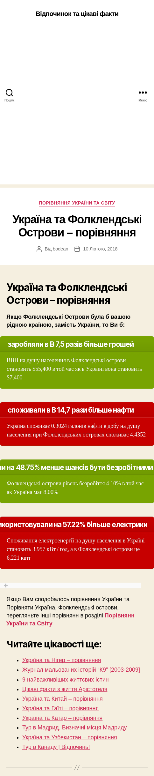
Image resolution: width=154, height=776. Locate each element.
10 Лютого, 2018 (100, 248)
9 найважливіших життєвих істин (65, 679)
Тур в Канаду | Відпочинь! (56, 747)
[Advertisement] (77, 107)
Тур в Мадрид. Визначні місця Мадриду (74, 727)
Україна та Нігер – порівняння (61, 660)
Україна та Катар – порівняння (62, 718)
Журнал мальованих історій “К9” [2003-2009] (81, 670)
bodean (60, 248)
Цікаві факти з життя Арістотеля (64, 689)
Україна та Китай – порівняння (62, 699)
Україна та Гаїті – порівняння (60, 708)
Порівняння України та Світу (77, 202)
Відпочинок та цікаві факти (77, 13)
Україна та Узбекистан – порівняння (69, 737)
